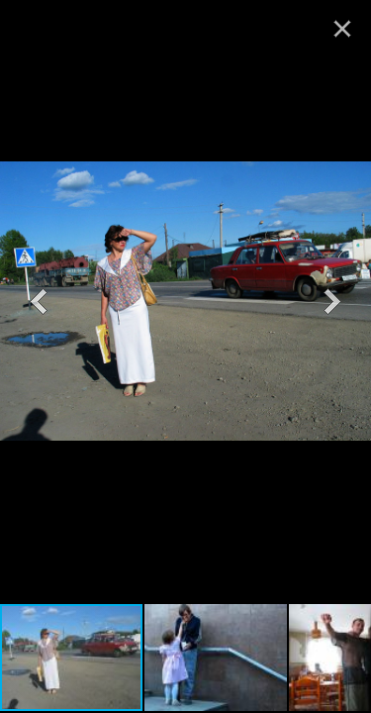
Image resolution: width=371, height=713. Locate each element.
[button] (38, 301)
